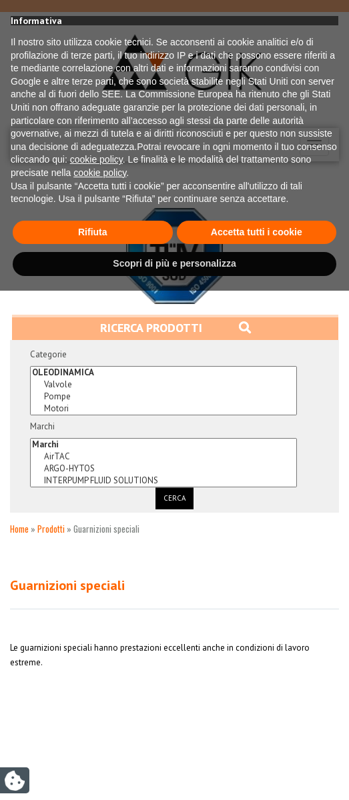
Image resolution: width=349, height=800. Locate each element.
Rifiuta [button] (92, 741)
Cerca (174, 498)
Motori (163, 409)
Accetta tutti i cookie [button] (256, 741)
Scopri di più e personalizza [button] (174, 772)
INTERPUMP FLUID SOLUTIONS (163, 481)
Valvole (163, 385)
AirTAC (163, 457)
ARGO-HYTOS (163, 469)
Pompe (163, 397)
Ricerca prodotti (175, 327)
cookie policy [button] (96, 668)
